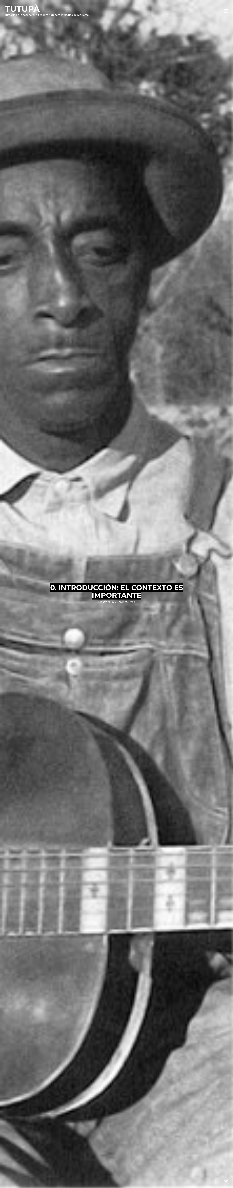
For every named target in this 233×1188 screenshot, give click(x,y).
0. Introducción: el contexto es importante (116, 591)
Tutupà (22, 9)
